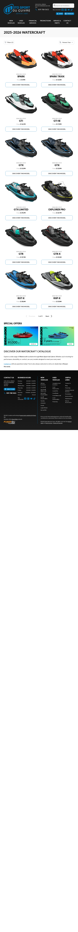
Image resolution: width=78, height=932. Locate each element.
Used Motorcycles (55, 387)
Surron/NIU (44, 410)
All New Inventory (43, 384)
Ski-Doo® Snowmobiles (44, 394)
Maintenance (68, 398)
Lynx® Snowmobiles (44, 397)
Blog (66, 385)
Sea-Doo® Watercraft (43, 390)
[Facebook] (62, 10)
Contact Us (68, 383)
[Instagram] (65, 10)
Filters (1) (9, 42)
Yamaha (43, 401)
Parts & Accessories (68, 401)
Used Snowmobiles (55, 398)
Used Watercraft (56, 395)
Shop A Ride (15, 419)
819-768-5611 (42, 9)
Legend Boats (44, 407)
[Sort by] (66, 42)
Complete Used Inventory (56, 384)
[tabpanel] (27, 388)
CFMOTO (43, 403)
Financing (54, 401)
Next (49, 316)
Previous (30, 316)
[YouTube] (68, 10)
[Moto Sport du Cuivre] (17, 9)
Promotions (45, 21)
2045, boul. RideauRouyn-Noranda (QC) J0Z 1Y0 (42, 6)
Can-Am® (43, 387)
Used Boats (55, 393)
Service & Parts (69, 396)
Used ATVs (55, 391)
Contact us (7, 364)
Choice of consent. (58, 423)
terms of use (49, 423)
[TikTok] (72, 10)
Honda (42, 405)
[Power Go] (20, 422)
